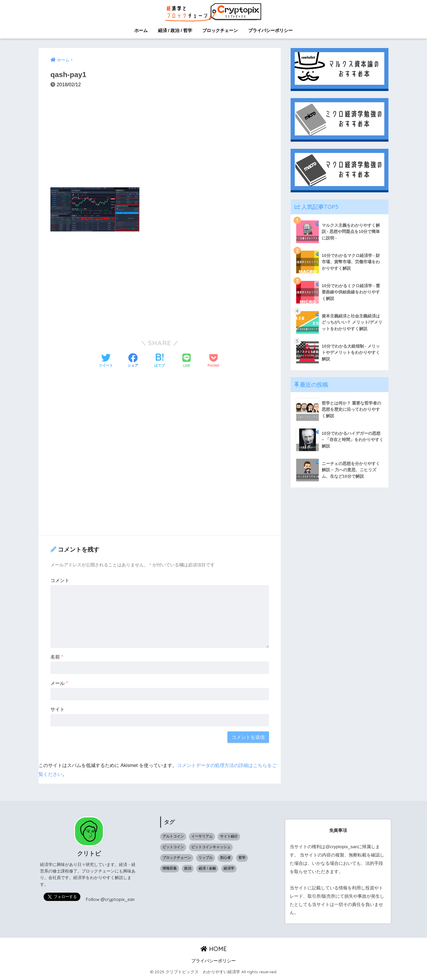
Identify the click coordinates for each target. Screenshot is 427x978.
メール (59, 683)
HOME (213, 949)
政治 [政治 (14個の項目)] (187, 868)
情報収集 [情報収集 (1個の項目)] (169, 868)
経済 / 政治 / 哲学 (175, 30)
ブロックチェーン (220, 30)
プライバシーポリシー (270, 30)
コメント (59, 580)
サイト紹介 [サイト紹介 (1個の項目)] (229, 836)
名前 (56, 656)
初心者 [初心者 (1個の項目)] (225, 858)
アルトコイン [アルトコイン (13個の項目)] (173, 836)
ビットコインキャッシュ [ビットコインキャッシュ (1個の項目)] (210, 847)
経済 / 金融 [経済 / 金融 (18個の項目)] (207, 868)
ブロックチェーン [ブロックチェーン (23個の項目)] (176, 858)
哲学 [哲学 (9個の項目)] (242, 858)
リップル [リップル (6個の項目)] (205, 858)
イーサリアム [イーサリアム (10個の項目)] (202, 836)
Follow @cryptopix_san (110, 899)
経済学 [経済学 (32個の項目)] (229, 868)
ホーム (141, 30)
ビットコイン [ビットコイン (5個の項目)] (173, 847)
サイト (57, 709)
